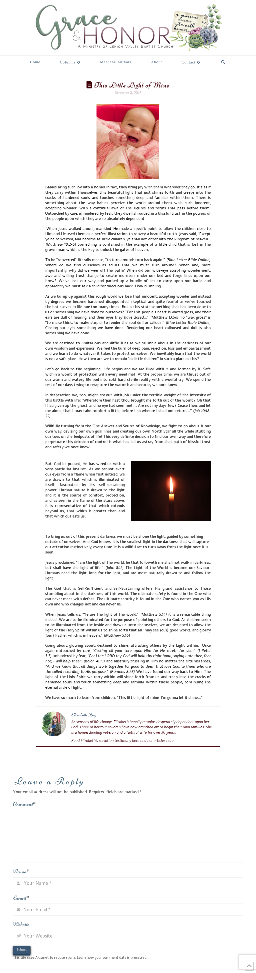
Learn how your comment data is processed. (112, 957)
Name (21, 871)
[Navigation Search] (223, 60)
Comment (24, 804)
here (135, 740)
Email (21, 898)
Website (21, 924)
